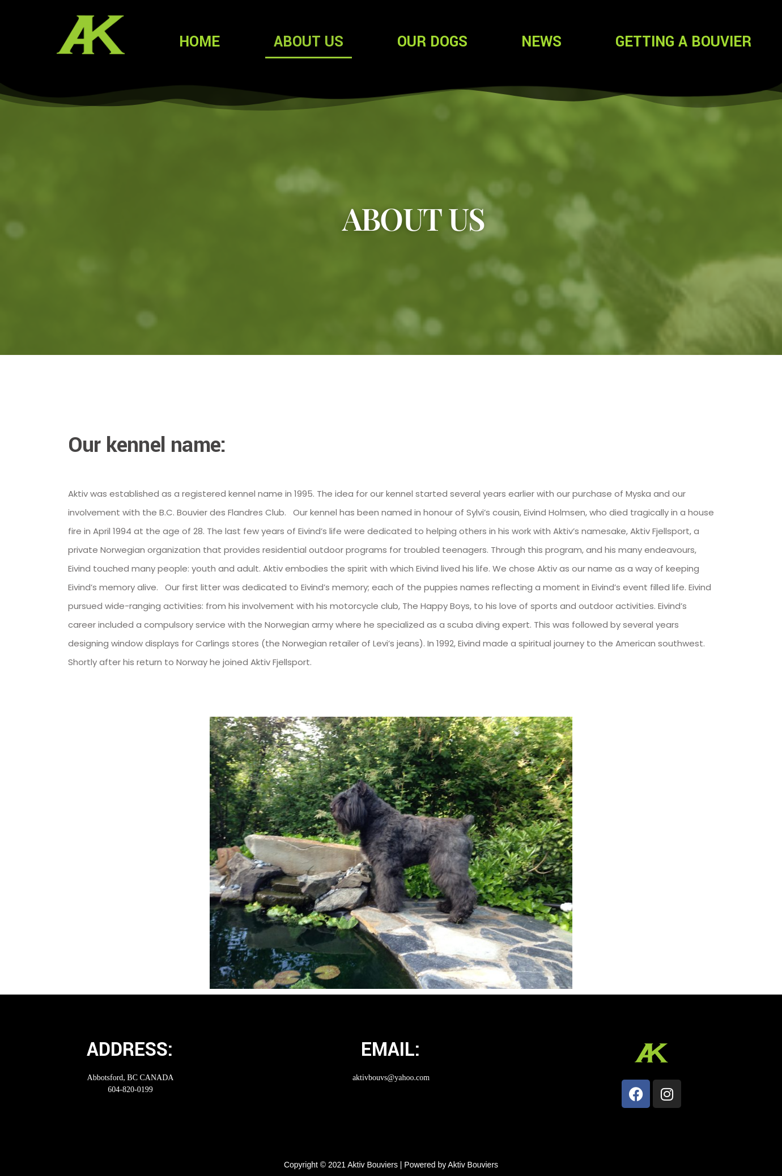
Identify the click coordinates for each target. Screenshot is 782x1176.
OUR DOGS (432, 42)
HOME (199, 42)
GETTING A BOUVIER (683, 42)
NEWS (541, 42)
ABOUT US (308, 42)
